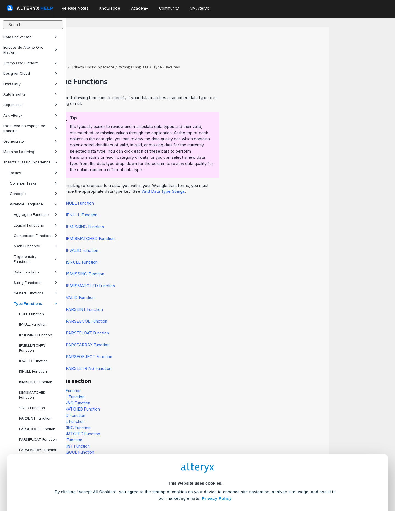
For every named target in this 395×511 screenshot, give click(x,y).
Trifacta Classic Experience (30, 162)
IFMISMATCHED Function (32, 348)
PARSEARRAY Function (153, 329)
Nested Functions (35, 293)
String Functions (35, 282)
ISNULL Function (33, 371)
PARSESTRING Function (154, 353)
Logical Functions (35, 225)
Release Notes (75, 8)
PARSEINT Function (150, 294)
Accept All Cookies (155, 486)
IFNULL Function (33, 324)
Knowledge (109, 8)
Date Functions (35, 272)
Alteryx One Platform (30, 63)
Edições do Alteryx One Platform (30, 49)
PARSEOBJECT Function (155, 341)
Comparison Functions (35, 235)
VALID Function (146, 282)
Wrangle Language (33, 204)
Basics (33, 173)
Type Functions (35, 303)
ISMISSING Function (35, 382)
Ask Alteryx (30, 115)
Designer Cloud (30, 73)
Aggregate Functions (35, 214)
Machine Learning (30, 151)
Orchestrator (30, 141)
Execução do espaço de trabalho (30, 128)
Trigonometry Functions (35, 259)
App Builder (30, 104)
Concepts (33, 193)
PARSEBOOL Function (152, 306)
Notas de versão (30, 37)
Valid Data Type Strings (229, 176)
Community (169, 8)
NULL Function (31, 314)
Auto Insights (30, 94)
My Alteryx (199, 8)
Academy (139, 8)
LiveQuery (30, 84)
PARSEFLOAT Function (153, 317)
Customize (239, 486)
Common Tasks (33, 183)
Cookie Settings (195, 470)
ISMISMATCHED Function (32, 395)
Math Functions (35, 246)
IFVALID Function (33, 361)
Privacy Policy (217, 455)
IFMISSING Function (35, 335)
